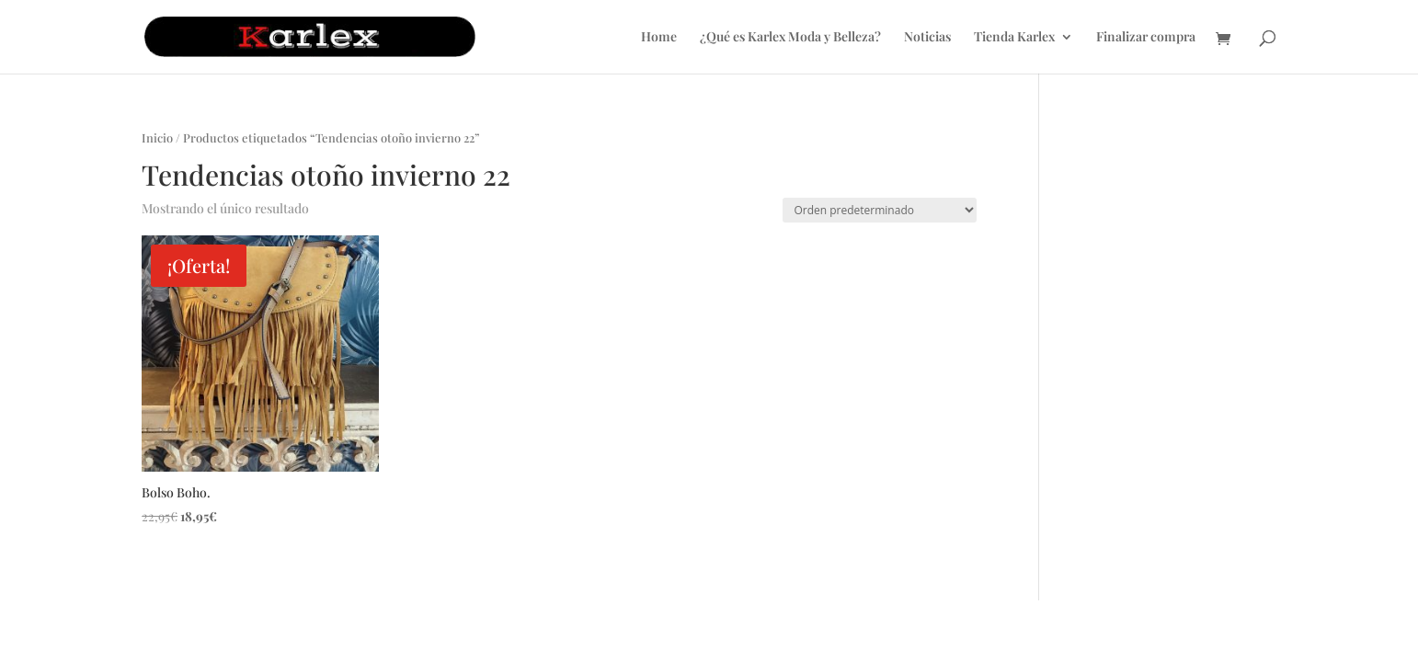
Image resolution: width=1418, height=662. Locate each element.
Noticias (927, 37)
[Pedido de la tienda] (880, 210)
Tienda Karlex (1014, 37)
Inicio (157, 137)
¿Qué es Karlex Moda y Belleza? (790, 37)
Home (659, 37)
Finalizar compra (1145, 37)
